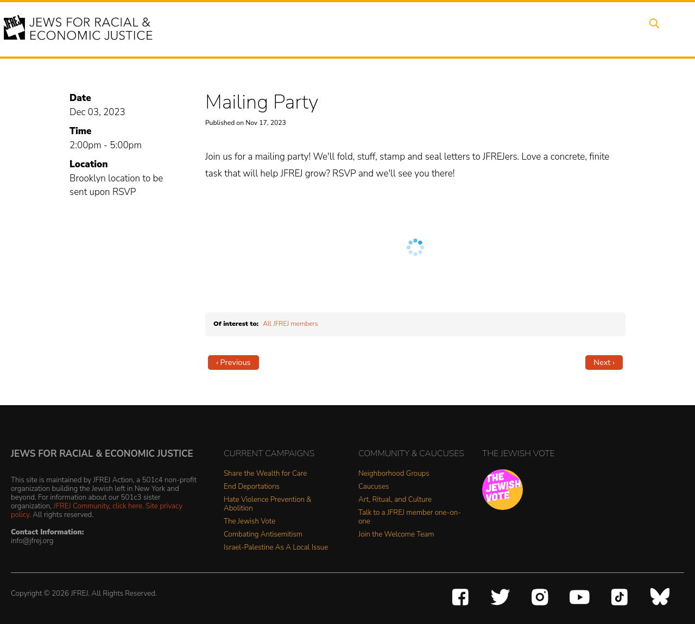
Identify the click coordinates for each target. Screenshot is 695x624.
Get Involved (513, 29)
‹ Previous (233, 362)
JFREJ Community (81, 506)
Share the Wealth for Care (265, 473)
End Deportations (252, 486)
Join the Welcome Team (396, 534)
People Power (404, 29)
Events (304, 29)
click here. (128, 506)
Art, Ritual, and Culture (395, 500)
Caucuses (373, 486)
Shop (611, 29)
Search (652, 29)
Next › (604, 362)
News (459, 29)
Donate (569, 29)
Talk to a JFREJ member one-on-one (409, 517)
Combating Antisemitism (263, 534)
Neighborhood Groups (393, 473)
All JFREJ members (290, 323)
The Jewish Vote (249, 521)
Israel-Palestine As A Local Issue (276, 547)
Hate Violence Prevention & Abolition (267, 504)
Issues (347, 29)
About (261, 29)
